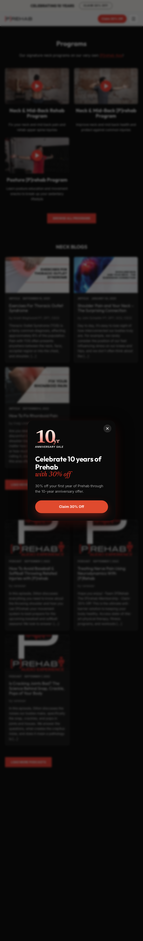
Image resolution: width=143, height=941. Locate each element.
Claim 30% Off (71, 507)
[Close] (107, 428)
